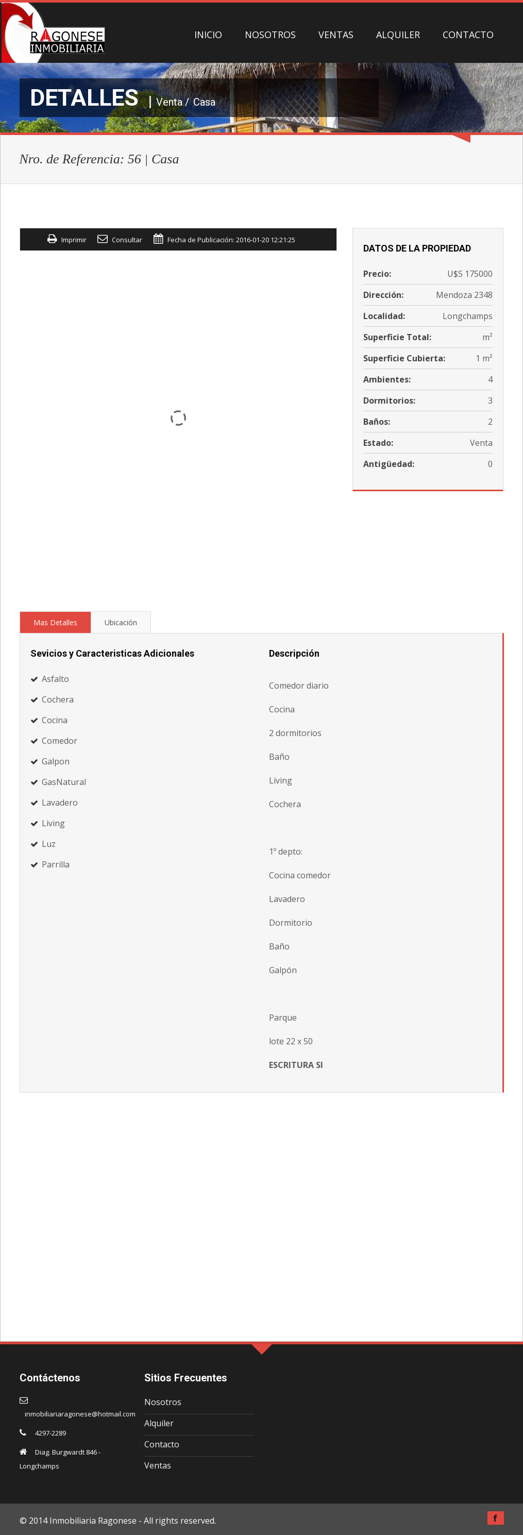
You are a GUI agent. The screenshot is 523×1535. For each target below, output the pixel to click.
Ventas (157, 1465)
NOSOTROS (270, 34)
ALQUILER (398, 34)
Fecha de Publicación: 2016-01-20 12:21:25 (231, 239)
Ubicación (121, 622)
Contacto (161, 1444)
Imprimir (74, 239)
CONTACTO (468, 34)
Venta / (172, 102)
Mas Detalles (55, 622)
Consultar (127, 239)
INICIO (208, 34)
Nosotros (162, 1402)
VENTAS (335, 34)
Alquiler (159, 1423)
